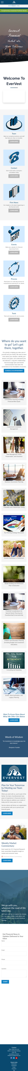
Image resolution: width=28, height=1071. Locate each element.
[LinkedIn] (14, 1058)
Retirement (14, 1064)
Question (3, 968)
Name (3, 941)
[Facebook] (11, 1058)
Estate (14, 1067)
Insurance (14, 1068)
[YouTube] (16, 1058)
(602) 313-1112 (15, 1049)
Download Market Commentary (12, 856)
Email (2, 950)
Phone (3, 959)
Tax (14, 1070)
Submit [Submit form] (5, 981)
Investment (14, 1065)
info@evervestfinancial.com (14, 1055)
